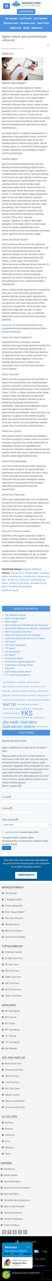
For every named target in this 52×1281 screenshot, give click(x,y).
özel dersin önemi (19, 726)
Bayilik (26, 28)
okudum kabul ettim (20, 832)
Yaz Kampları (11, 18)
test (6, 704)
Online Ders (18, 573)
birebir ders (22, 682)
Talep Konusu (10, 819)
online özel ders (43, 695)
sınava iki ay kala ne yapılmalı (37, 700)
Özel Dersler (25, 18)
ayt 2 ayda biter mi (10, 682)
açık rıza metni (12, 832)
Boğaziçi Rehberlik (32, 569)
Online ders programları (13, 325)
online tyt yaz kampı (20, 583)
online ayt (25, 579)
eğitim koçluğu (8, 687)
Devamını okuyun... (10, 590)
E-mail (6, 797)
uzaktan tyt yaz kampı (11, 713)
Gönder (7, 848)
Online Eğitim (32, 573)
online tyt (13, 579)
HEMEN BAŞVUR (26, 875)
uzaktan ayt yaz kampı (21, 586)
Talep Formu (43, 23)
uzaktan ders (17, 576)
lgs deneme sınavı (38, 687)
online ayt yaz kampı (19, 691)
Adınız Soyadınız (11, 786)
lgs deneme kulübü (22, 687)
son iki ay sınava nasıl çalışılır (14, 700)
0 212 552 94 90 (26, 11)
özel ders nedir (42, 727)
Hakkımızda (15, 28)
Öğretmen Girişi (27, 23)
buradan (5, 331)
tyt (13, 704)
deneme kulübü (33, 682)
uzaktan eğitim (38, 709)
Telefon (7, 808)
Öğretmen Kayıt (10, 23)
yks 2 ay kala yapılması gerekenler (16, 718)
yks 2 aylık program (37, 718)
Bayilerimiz (36, 28)
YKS (27, 713)
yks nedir (11, 722)
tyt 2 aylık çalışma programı (27, 704)
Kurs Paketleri (40, 18)
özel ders (28, 722)
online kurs (31, 576)
